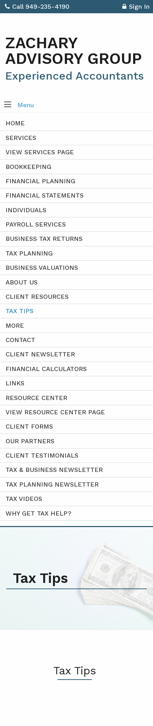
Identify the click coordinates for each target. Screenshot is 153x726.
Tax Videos (24, 498)
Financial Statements (45, 195)
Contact (20, 339)
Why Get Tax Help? (38, 513)
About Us (22, 282)
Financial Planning (40, 181)
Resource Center (36, 397)
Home (15, 123)
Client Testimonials (42, 455)
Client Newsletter (40, 354)
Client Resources (37, 296)
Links (15, 383)
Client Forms (29, 426)
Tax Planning (29, 253)
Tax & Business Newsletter (54, 469)
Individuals (26, 210)
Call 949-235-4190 (37, 6)
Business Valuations (42, 267)
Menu (25, 105)
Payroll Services (36, 224)
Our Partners (30, 441)
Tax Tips (19, 310)
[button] (7, 105)
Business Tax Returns (44, 238)
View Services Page (40, 152)
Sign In (136, 7)
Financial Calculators (46, 368)
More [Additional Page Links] (15, 325)
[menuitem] (76, 412)
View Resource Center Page (55, 412)
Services (21, 137)
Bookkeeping (28, 166)
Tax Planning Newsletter (52, 484)
